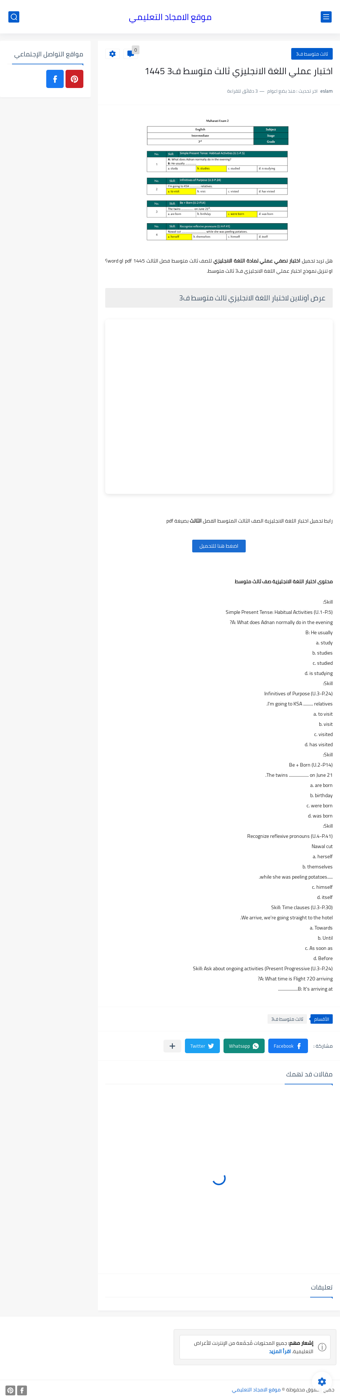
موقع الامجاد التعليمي (170, 17)
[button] (288, 1046)
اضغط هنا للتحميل (218, 546)
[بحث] (13, 17)
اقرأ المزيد (280, 1351)
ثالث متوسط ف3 (312, 53)
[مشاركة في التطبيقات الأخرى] (172, 1046)
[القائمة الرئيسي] (326, 17)
